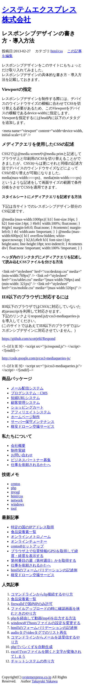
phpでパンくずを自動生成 (32, 647)
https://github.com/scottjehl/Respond (28, 339)
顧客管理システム (25, 403)
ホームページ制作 (25, 417)
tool (14, 508)
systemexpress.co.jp (36, 677)
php (13, 488)
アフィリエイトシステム (31, 412)
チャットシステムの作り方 (32, 661)
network (17, 500)
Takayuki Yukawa (45, 681)
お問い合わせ (22, 455)
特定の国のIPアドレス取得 (32, 527)
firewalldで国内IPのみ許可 (32, 604)
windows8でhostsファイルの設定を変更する (45, 623)
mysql (15, 492)
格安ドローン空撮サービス (32, 426)
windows (17, 504)
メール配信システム (27, 388)
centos (15, 484)
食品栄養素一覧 (23, 532)
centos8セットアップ (27, 546)
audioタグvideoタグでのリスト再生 (39, 632)
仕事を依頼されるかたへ (31, 465)
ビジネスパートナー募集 (31, 460)
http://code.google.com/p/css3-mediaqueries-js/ (36, 358)
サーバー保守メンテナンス (32, 422)
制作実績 (18, 450)
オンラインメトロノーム (31, 537)
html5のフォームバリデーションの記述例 (44, 570)
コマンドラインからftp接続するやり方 (42, 594)
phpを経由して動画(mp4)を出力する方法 (43, 618)
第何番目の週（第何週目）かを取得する (43, 560)
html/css (57, 51)
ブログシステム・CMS (29, 393)
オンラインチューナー (29, 541)
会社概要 (18, 446)
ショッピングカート (27, 407)
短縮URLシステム (25, 398)
